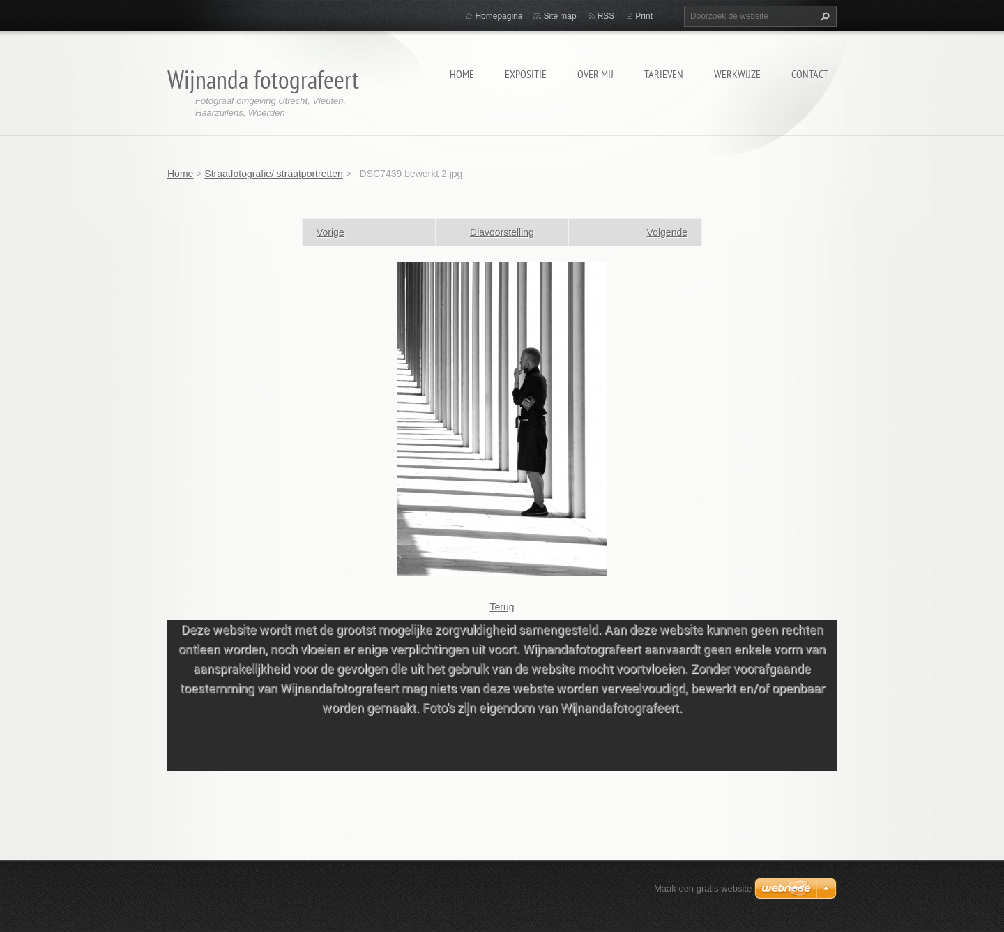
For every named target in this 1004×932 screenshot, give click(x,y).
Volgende (667, 232)
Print (644, 16)
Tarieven (663, 74)
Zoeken (823, 16)
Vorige (330, 232)
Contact (809, 74)
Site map (559, 16)
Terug (501, 606)
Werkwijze (737, 74)
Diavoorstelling (502, 232)
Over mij (595, 74)
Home (462, 74)
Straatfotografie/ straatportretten (273, 173)
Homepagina (498, 16)
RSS (606, 16)
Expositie (526, 74)
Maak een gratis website (703, 888)
